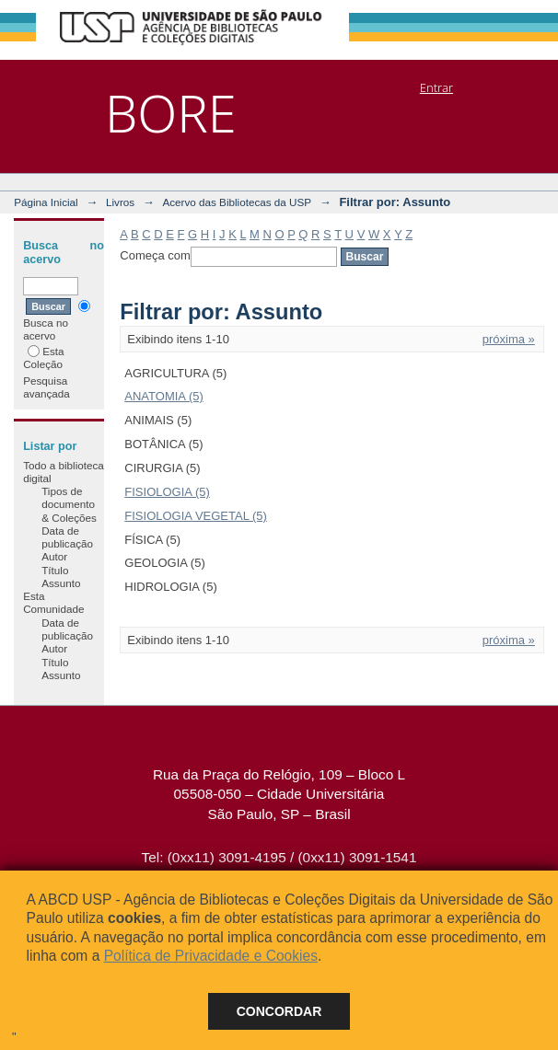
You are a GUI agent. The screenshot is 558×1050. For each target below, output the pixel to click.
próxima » (508, 339)
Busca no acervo (56, 320)
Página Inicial (46, 202)
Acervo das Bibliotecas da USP (236, 202)
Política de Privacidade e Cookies (211, 955)
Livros (120, 202)
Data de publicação (67, 537)
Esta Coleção (43, 357)
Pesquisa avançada (46, 387)
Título (54, 570)
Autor (54, 556)
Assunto (60, 583)
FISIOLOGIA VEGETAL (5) (195, 516)
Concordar (279, 1011)
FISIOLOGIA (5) (166, 492)
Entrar (436, 87)
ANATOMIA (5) (163, 396)
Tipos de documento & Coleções (69, 504)
